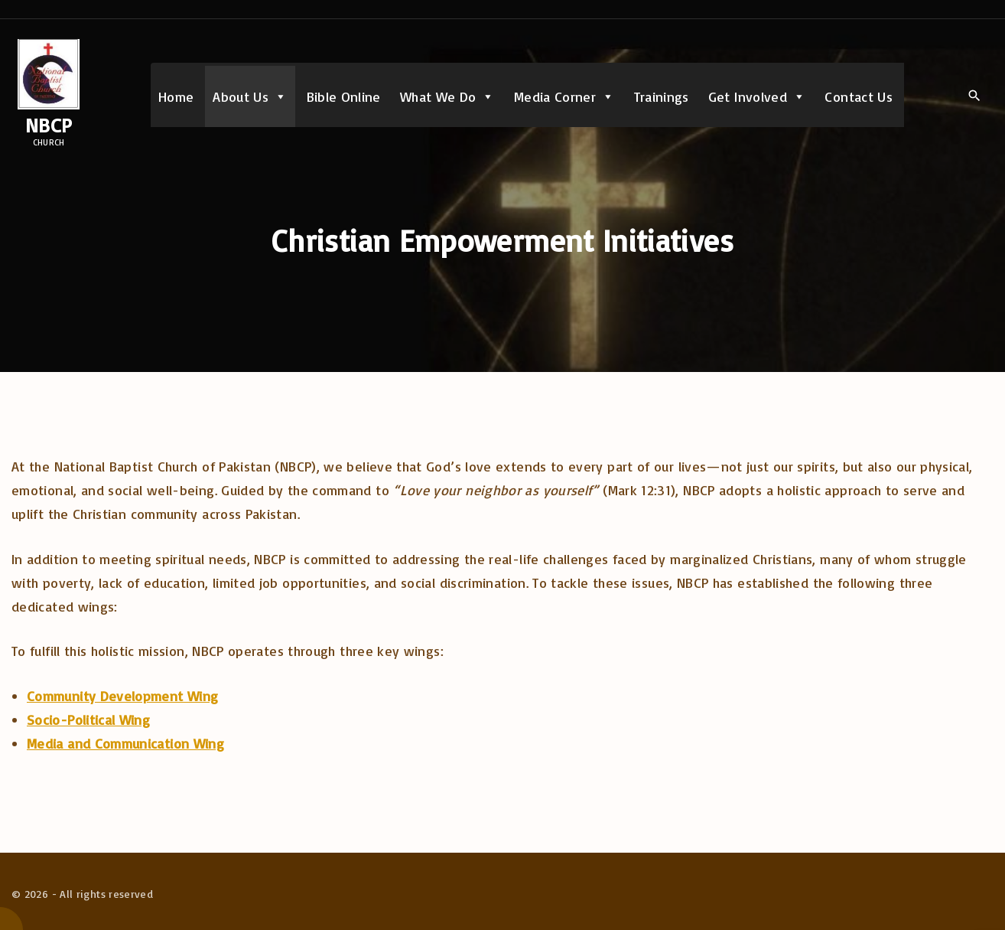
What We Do (447, 96)
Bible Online (344, 96)
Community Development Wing (122, 695)
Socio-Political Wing (88, 719)
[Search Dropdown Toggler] (974, 95)
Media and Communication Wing (125, 743)
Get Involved (757, 96)
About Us (250, 96)
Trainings (661, 96)
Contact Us (858, 96)
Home (176, 96)
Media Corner (564, 96)
